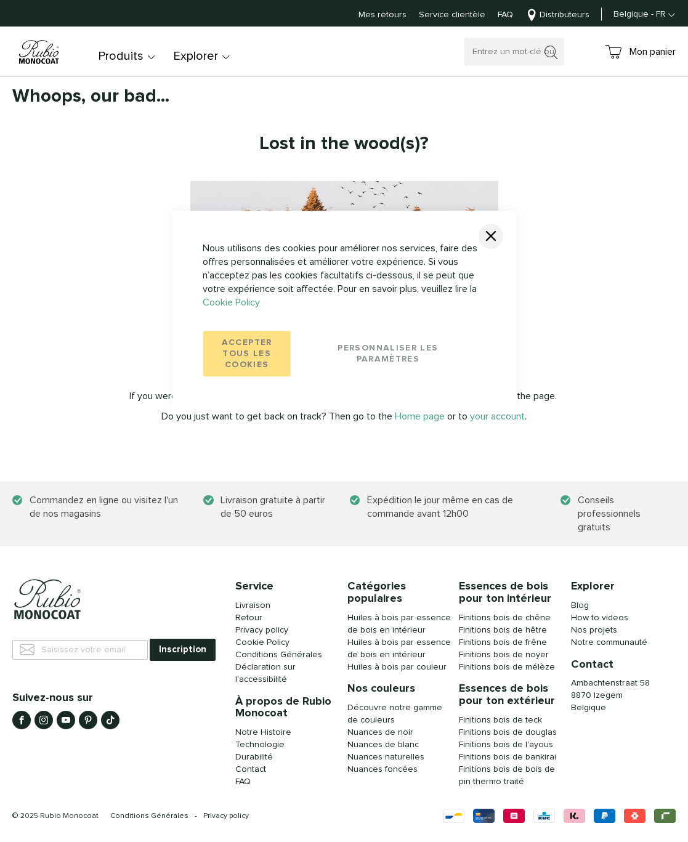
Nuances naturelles (385, 757)
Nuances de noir (380, 732)
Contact (250, 769)
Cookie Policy (231, 302)
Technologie (260, 744)
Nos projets (594, 630)
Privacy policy (226, 816)
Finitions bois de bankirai (507, 757)
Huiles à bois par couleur (397, 667)
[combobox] (514, 52)
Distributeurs (564, 14)
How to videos (599, 617)
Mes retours (382, 14)
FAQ (505, 14)
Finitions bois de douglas (508, 732)
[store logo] (40, 52)
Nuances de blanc (383, 744)
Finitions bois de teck (500, 720)
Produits (121, 56)
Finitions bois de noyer (504, 654)
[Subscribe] (183, 650)
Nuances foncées (382, 769)
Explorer (195, 56)
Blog (580, 605)
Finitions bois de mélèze (507, 667)
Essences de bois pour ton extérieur (507, 694)
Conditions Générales (278, 654)
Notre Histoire (263, 732)
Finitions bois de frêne (503, 642)
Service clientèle (452, 14)
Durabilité (254, 757)
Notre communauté (609, 642)
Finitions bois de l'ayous (506, 744)
